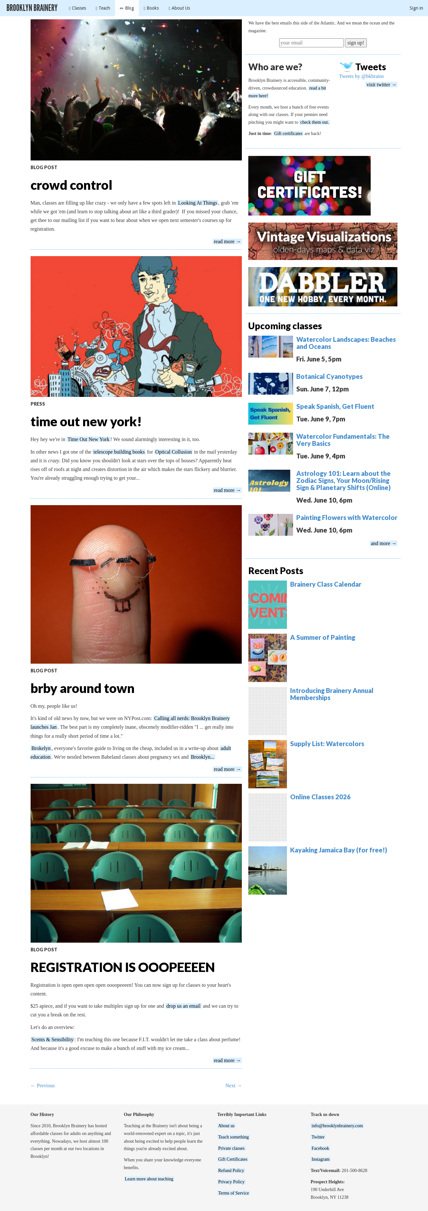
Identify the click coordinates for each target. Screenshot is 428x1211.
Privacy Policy (231, 1181)
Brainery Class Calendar (325, 584)
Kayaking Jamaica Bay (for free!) (338, 850)
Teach (103, 8)
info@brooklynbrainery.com (337, 1125)
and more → (384, 543)
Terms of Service (233, 1193)
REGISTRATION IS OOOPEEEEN (123, 967)
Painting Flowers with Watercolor (346, 517)
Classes (77, 8)
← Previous (43, 1085)
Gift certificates (288, 133)
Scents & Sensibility (53, 1039)
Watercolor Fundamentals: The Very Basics (343, 439)
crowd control (71, 185)
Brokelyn (41, 748)
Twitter (318, 1137)
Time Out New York (88, 439)
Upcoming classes (285, 325)
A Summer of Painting (322, 637)
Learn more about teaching (149, 1179)
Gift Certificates (233, 1159)
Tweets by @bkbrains (361, 76)
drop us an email (183, 1006)
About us (226, 1125)
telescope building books (119, 452)
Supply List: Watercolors (327, 743)
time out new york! (86, 421)
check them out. (314, 122)
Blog (127, 8)
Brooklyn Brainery (32, 8)
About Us (179, 8)
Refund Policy (231, 1170)
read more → (227, 241)
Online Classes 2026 (320, 797)
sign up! (355, 42)
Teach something (233, 1137)
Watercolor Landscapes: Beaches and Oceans (346, 342)
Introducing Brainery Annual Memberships (332, 694)
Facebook (320, 1148)
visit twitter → (381, 84)
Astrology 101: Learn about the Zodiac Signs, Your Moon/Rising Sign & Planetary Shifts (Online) (343, 480)
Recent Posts (275, 570)
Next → (233, 1085)
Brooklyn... (202, 757)
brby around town (83, 688)
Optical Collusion (173, 452)
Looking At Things (197, 203)
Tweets (370, 66)
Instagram (321, 1159)
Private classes (231, 1148)
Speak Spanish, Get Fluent (335, 406)
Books (151, 8)
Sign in (416, 8)
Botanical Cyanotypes (329, 376)
